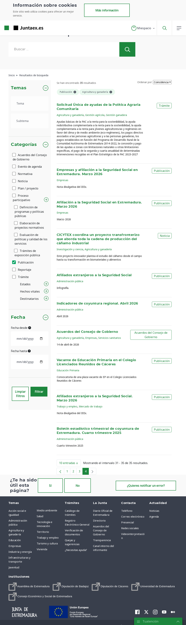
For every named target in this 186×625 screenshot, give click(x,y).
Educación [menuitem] (15, 540)
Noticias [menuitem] (154, 510)
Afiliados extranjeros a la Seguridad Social (94, 275)
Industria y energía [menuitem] (20, 551)
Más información (106, 10)
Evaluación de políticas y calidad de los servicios (31, 239)
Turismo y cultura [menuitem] (47, 543)
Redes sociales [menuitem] (130, 528)
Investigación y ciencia (70, 249)
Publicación (23, 262)
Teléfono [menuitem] (126, 510)
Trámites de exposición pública (27, 253)
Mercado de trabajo (90, 406)
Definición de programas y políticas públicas (29, 211)
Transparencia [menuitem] (102, 540)
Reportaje (22, 270)
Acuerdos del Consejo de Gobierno (30, 157)
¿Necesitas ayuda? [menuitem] (76, 550)
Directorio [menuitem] (99, 520)
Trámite (21, 277)
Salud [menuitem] (40, 516)
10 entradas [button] (70, 463)
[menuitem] (29, 587)
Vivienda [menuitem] (42, 549)
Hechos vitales (30, 291)
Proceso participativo (21, 198)
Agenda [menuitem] (154, 516)
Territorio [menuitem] (43, 532)
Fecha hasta (21, 351)
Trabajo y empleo (67, 406)
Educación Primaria (68, 370)
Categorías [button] (24, 144)
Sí (50, 486)
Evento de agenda (27, 167)
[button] (143, 28)
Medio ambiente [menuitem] (47, 510)
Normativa (22, 174)
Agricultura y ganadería (70, 115)
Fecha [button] (18, 317)
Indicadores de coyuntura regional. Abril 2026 (97, 303)
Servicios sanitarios (109, 338)
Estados (25, 284)
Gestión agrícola (94, 115)
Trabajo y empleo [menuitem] (47, 537)
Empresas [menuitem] (15, 546)
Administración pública (70, 281)
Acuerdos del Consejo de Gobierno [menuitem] (101, 530)
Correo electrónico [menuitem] (132, 516)
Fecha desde (21, 328)
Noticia (20, 181)
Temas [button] (18, 88)
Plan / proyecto (25, 188)
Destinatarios (29, 299)
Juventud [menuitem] (14, 567)
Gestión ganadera (116, 115)
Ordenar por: (144, 82)
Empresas (62, 180)
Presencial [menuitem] (127, 522)
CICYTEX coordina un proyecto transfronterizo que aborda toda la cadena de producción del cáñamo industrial (98, 239)
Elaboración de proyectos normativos (29, 225)
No (78, 486)
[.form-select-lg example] (29, 103)
